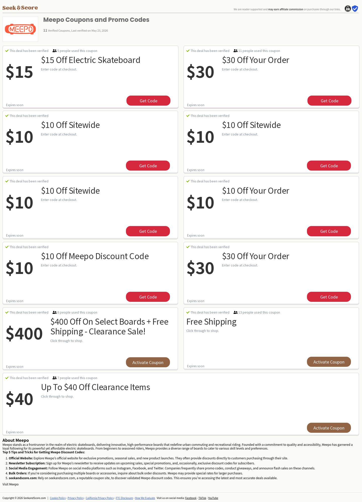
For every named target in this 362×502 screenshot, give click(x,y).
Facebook (190, 498)
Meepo (14, 484)
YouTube (213, 498)
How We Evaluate (145, 498)
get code (148, 101)
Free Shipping (211, 321)
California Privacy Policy (100, 498)
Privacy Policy (76, 498)
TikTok (202, 498)
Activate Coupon (147, 362)
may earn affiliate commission (285, 9)
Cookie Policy (58, 498)
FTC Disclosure (124, 498)
